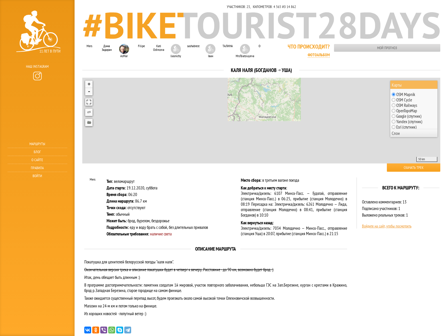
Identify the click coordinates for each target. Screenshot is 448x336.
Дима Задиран (107, 47)
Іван (210, 51)
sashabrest (193, 46)
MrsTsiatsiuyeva (245, 51)
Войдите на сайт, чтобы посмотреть (386, 226)
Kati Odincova (158, 47)
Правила (37, 167)
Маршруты (37, 143)
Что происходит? (309, 46)
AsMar (124, 51)
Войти (37, 175)
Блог (37, 151)
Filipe (141, 46)
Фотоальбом (319, 54)
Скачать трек (413, 167)
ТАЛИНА (228, 46)
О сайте (37, 159)
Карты (397, 85)
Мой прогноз (387, 47)
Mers (89, 46)
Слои (396, 133)
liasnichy (176, 51)
